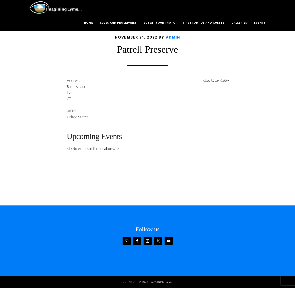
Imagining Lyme (57, 7)
